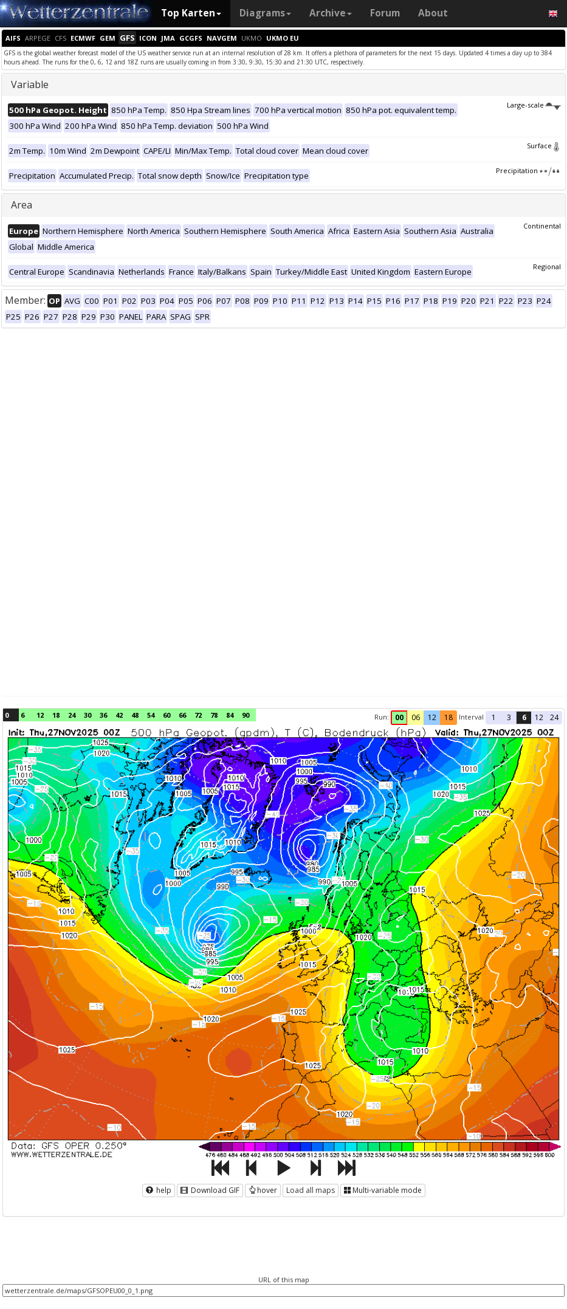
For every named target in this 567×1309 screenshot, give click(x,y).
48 (135, 715)
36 (103, 715)
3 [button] (509, 717)
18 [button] (448, 717)
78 (214, 715)
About (433, 13)
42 (119, 715)
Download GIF (209, 1190)
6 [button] (524, 717)
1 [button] (494, 717)
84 (229, 715)
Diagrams (265, 13)
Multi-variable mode (383, 1190)
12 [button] (432, 717)
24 (71, 715)
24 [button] (554, 717)
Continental (542, 225)
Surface (544, 145)
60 (166, 715)
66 (182, 715)
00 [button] (399, 717)
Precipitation (528, 170)
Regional (547, 266)
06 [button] (415, 717)
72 (198, 715)
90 (245, 715)
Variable (30, 84)
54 (150, 715)
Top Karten (191, 13)
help (158, 1190)
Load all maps (310, 1190)
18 (56, 715)
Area (21, 204)
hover (263, 1190)
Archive (330, 13)
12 (40, 715)
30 (87, 715)
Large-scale (534, 104)
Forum (385, 13)
